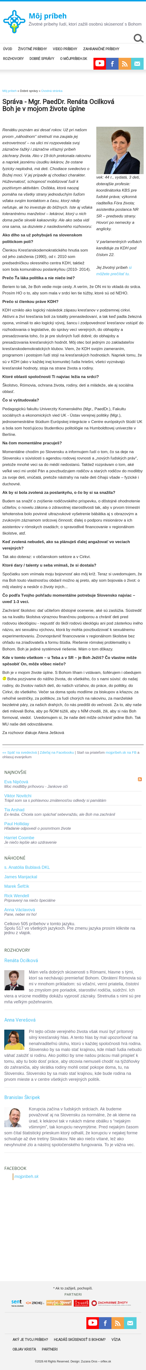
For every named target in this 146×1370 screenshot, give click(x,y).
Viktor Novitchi (17, 795)
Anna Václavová (19, 909)
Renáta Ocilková (21, 960)
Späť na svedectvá (22, 752)
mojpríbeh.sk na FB (121, 752)
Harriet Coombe (19, 837)
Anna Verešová (19, 1020)
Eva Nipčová (16, 782)
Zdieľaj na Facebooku (57, 752)
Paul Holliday (16, 823)
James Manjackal (20, 876)
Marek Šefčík (16, 886)
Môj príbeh (48, 16)
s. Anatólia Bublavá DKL (27, 867)
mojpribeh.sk (26, 1176)
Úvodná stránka (51, 91)
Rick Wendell (16, 895)
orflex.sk (106, 1361)
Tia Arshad (14, 809)
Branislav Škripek (22, 1097)
